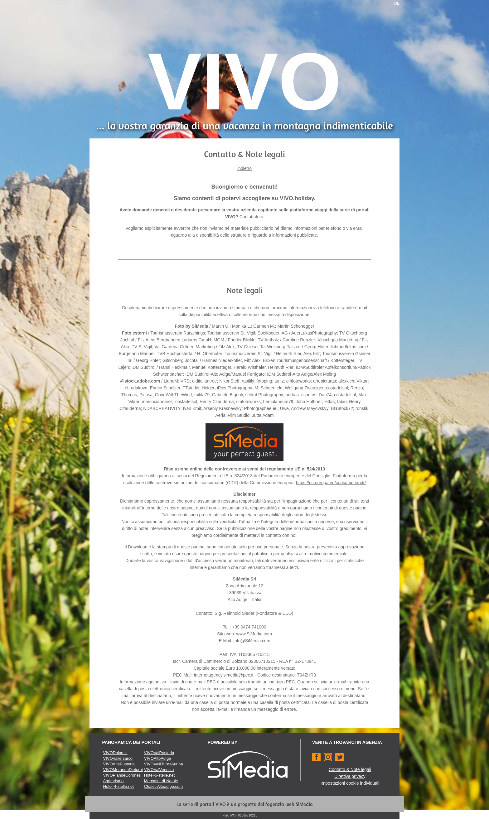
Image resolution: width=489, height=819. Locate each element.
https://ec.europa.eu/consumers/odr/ (331, 482)
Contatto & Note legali (350, 769)
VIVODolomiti (115, 752)
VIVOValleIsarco (118, 758)
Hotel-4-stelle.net (118, 786)
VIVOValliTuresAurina (163, 764)
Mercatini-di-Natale (161, 780)
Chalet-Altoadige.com (163, 786)
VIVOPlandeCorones (122, 775)
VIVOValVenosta (159, 769)
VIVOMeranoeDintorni (123, 769)
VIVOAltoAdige (157, 758)
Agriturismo (113, 780)
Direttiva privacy (350, 776)
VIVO (244, 81)
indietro (244, 168)
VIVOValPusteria (159, 752)
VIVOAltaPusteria (119, 764)
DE (396, 3)
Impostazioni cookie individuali (350, 783)
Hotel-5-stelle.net (159, 775)
